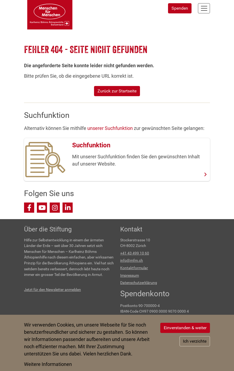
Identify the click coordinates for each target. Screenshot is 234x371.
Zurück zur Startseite (117, 90)
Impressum (129, 275)
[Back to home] (50, 14)
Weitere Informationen (48, 364)
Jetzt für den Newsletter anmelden (52, 289)
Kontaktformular (134, 268)
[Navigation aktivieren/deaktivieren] (204, 8)
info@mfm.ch (131, 260)
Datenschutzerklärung (138, 282)
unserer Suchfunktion (110, 128)
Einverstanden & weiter (185, 327)
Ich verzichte (194, 341)
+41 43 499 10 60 (134, 253)
